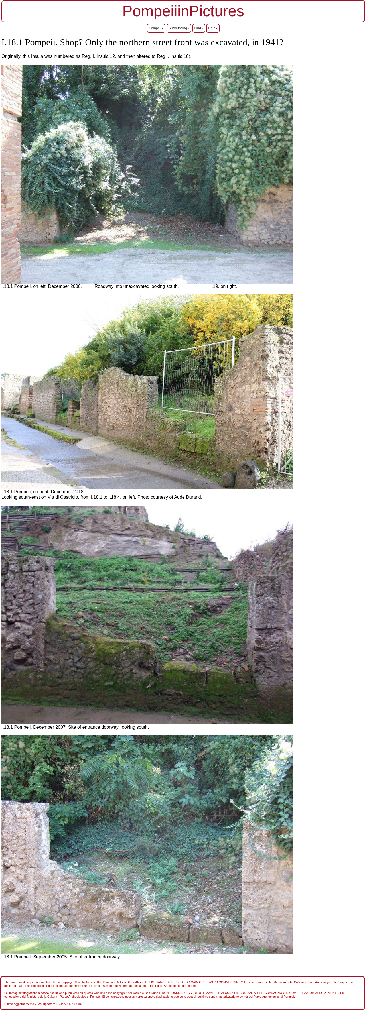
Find (198, 28)
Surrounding (179, 28)
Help (213, 28)
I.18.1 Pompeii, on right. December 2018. (43, 491)
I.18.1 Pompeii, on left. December (35, 286)
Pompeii (156, 28)
